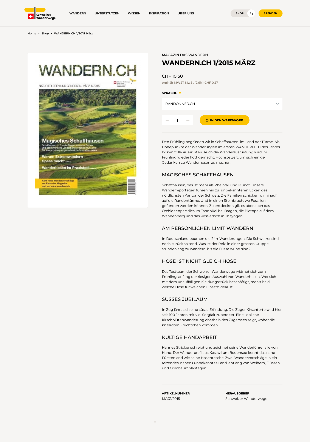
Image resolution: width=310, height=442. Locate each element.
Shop (240, 13)
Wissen (134, 13)
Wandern (77, 13)
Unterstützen (107, 13)
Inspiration (159, 13)
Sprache (169, 92)
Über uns (186, 13)
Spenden (270, 13)
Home (32, 33)
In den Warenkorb (224, 120)
